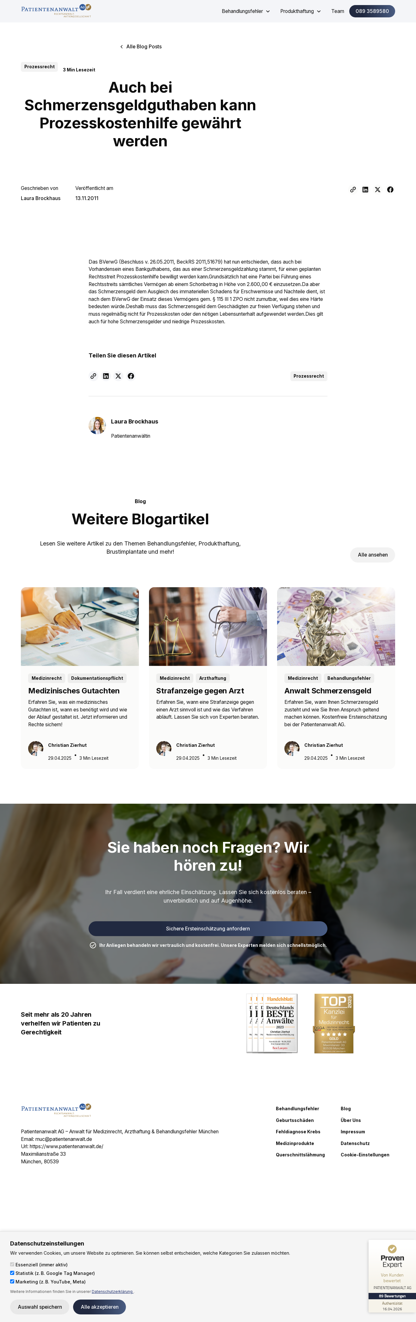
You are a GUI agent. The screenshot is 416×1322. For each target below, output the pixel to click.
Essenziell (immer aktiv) (39, 1264)
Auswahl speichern (40, 1307)
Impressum (353, 1131)
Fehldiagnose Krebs (298, 1131)
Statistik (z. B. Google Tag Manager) (52, 1273)
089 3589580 (372, 11)
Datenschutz (355, 1143)
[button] (246, 11)
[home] (56, 11)
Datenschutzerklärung (112, 1291)
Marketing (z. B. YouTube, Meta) (48, 1281)
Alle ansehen (373, 555)
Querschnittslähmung (300, 1154)
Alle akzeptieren (100, 1307)
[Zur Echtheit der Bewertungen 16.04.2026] (392, 1306)
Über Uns (351, 1120)
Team (337, 11)
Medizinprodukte (295, 1143)
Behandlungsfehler (297, 1108)
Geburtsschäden (295, 1120)
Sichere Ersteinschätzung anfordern (208, 929)
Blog (346, 1108)
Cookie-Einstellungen (365, 1154)
